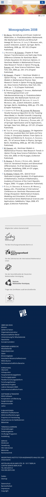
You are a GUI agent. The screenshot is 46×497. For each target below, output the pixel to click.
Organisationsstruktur (9, 332)
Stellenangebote (7, 431)
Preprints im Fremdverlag (10, 417)
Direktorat (5, 443)
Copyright (4, 491)
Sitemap (4, 479)
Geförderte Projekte (8, 384)
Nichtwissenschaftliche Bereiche (12, 363)
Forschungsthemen (8, 382)
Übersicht (4, 370)
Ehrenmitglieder (7, 356)
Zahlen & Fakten (7, 330)
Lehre (3, 406)
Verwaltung (5, 445)
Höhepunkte (6, 372)
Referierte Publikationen (10, 412)
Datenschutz (5, 483)
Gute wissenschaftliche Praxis (12, 389)
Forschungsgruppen (8, 377)
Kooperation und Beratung (11, 399)
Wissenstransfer (7, 403)
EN (43, 15)
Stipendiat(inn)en (7, 351)
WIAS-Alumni (6, 361)
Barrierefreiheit (6, 486)
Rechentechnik (6, 453)
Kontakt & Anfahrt (7, 342)
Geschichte (5, 339)
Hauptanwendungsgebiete (11, 375)
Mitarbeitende (6, 348)
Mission (4, 327)
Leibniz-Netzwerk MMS (9, 387)
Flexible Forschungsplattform (12, 380)
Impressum (5, 488)
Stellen (3, 476)
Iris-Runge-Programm (9, 434)
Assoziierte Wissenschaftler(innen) (13, 358)
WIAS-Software (6, 396)
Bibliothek (5, 422)
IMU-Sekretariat (7, 448)
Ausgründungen (7, 401)
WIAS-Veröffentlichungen (10, 415)
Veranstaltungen (7, 429)
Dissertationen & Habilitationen (12, 420)
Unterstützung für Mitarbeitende (13, 337)
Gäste (3, 353)
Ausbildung (5, 436)
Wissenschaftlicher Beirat (10, 334)
